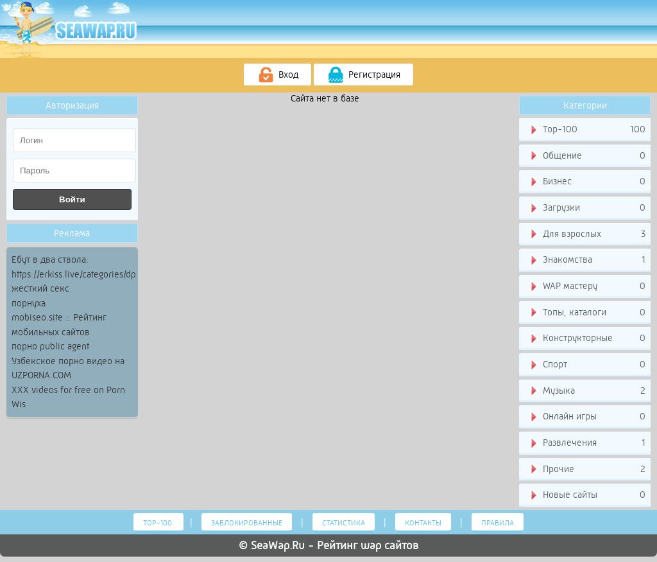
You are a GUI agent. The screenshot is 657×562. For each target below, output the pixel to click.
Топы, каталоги (587, 312)
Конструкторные (587, 338)
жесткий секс (40, 288)
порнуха (29, 303)
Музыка (587, 391)
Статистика (343, 522)
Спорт (587, 364)
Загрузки (587, 208)
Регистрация (363, 75)
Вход (277, 75)
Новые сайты (587, 495)
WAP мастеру (587, 286)
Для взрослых (587, 234)
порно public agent (50, 346)
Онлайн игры (587, 416)
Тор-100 (587, 129)
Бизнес (587, 181)
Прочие (587, 469)
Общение (587, 156)
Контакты (423, 522)
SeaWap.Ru (278, 545)
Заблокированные (246, 522)
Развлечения (587, 443)
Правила (497, 522)
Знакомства (587, 260)
